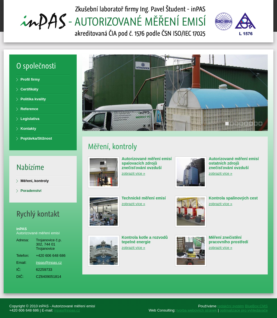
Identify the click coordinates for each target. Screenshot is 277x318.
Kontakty (28, 128)
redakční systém (230, 306)
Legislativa (30, 119)
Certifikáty (29, 89)
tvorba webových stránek (196, 310)
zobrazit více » (133, 173)
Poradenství (31, 190)
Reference (29, 109)
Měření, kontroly (35, 181)
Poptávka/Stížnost (36, 138)
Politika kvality (33, 99)
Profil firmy (30, 79)
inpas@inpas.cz (49, 262)
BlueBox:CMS (256, 306)
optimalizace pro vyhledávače (244, 310)
